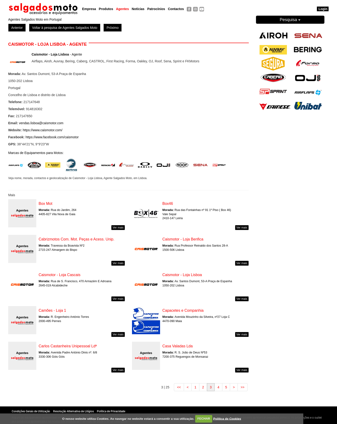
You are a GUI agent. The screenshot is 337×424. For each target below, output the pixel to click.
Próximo (112, 28)
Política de (227, 418)
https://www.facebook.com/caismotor (52, 137)
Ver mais (118, 227)
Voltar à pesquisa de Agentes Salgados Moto (64, 28)
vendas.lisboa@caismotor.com (41, 123)
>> (242, 387)
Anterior (17, 28)
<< (179, 387)
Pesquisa (290, 19)
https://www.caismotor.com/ (42, 130)
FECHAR (204, 418)
